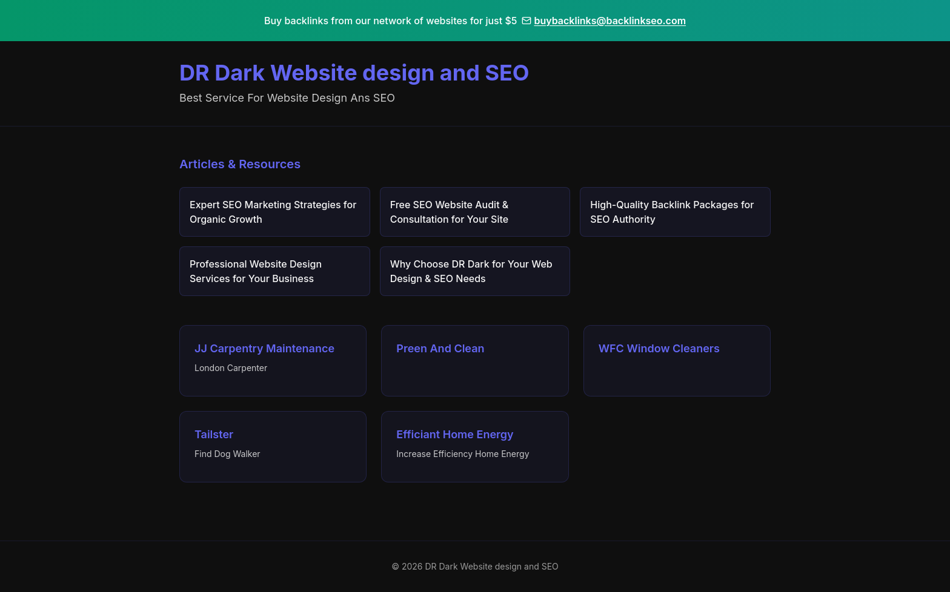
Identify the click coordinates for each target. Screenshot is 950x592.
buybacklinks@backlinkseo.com (604, 21)
